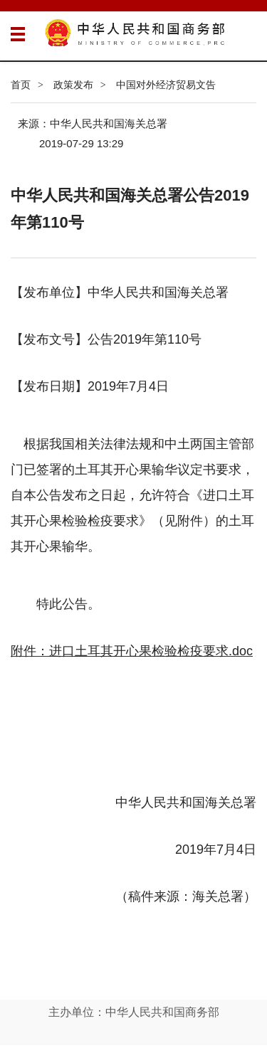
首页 (21, 84)
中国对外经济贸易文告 (166, 84)
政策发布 (73, 84)
